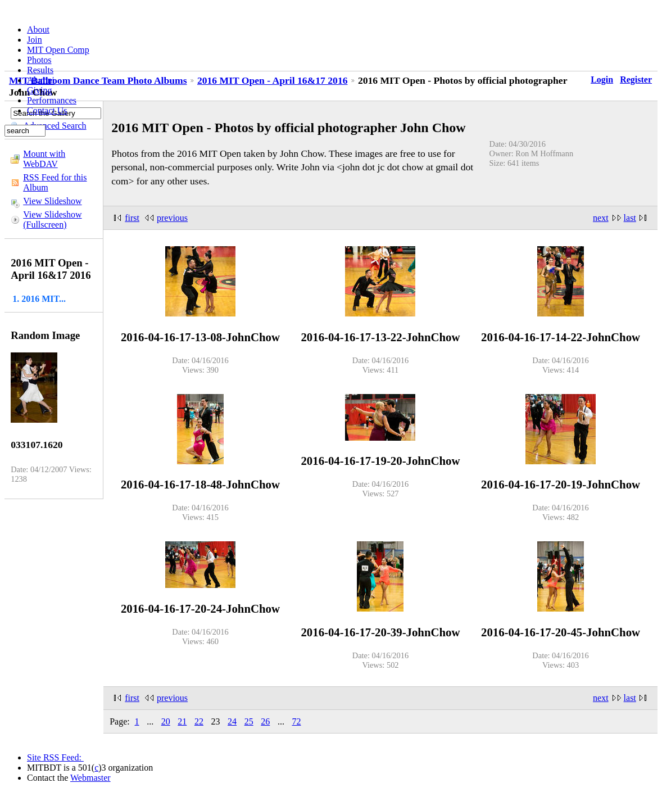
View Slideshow (52, 201)
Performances (51, 100)
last (630, 218)
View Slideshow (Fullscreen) (52, 219)
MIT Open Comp (58, 50)
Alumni (41, 80)
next (601, 218)
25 (248, 721)
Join (34, 39)
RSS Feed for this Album (55, 182)
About (38, 29)
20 (165, 721)
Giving (39, 90)
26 (265, 721)
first (132, 218)
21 (182, 721)
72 (296, 721)
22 (198, 721)
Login (602, 79)
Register (636, 79)
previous (172, 218)
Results (40, 70)
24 (232, 721)
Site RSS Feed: (55, 757)
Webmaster (90, 777)
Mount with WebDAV (44, 159)
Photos (39, 60)
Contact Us (47, 110)
